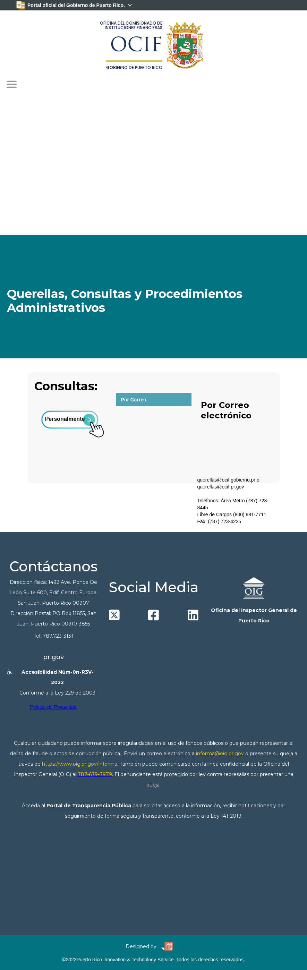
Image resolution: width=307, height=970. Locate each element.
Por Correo (133, 399)
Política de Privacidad (53, 707)
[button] (11, 84)
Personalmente (65, 419)
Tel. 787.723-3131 (53, 636)
